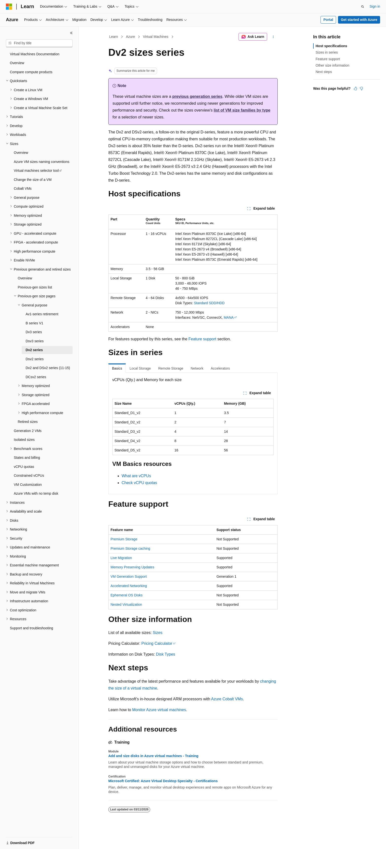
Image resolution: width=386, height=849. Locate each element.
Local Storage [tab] (140, 368)
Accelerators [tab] (220, 368)
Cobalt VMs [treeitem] (23, 188)
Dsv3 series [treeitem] (35, 341)
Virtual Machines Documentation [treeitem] (34, 54)
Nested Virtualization (126, 604)
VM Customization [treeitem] (28, 485)
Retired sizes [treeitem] (28, 422)
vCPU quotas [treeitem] (24, 467)
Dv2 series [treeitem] (34, 350)
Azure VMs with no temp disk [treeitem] (36, 493)
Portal (328, 20)
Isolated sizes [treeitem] (24, 440)
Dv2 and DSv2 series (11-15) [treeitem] (48, 368)
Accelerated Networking (129, 586)
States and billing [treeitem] (27, 458)
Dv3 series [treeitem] (34, 332)
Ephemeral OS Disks (127, 595)
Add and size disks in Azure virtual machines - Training (153, 756)
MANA (229, 317)
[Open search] (363, 6)
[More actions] (273, 37)
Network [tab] (197, 368)
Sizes (157, 633)
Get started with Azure (359, 20)
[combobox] (39, 43)
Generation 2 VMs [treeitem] (28, 431)
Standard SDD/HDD (209, 303)
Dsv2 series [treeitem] (35, 359)
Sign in (375, 6)
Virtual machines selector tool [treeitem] (36, 171)
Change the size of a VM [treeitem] (32, 180)
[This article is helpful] (355, 88)
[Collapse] (71, 33)
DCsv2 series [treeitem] (36, 377)
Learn (113, 37)
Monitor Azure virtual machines (159, 710)
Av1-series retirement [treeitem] (42, 314)
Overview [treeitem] (17, 63)
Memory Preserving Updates (132, 567)
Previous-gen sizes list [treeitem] (35, 287)
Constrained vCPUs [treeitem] (29, 475)
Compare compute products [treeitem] (31, 72)
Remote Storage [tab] (170, 368)
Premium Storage (124, 539)
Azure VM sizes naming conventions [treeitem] (41, 162)
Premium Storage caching (130, 548)
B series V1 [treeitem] (34, 323)
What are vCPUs (136, 476)
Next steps (324, 72)
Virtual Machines (155, 37)
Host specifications (331, 46)
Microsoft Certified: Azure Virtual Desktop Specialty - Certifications (163, 781)
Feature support (202, 339)
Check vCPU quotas (139, 483)
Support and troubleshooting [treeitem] (31, 628)
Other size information (332, 65)
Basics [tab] (117, 368)
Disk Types (165, 654)
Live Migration (121, 558)
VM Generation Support (129, 576)
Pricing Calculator (156, 643)
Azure (130, 37)
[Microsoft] (9, 6)
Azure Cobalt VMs (227, 699)
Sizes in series (327, 52)
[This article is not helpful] (361, 88)
